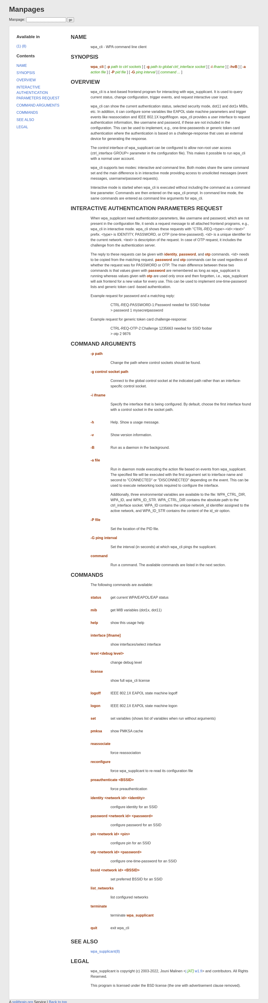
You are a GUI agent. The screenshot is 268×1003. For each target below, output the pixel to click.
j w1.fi (194, 971)
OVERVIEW (85, 82)
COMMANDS (87, 575)
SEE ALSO (84, 941)
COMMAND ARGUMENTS (103, 344)
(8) (24, 46)
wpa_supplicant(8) (105, 951)
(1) (18, 46)
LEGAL (80, 961)
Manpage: (17, 19)
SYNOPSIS (84, 57)
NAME (79, 37)
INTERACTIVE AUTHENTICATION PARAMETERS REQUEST (146, 208)
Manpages (26, 9)
